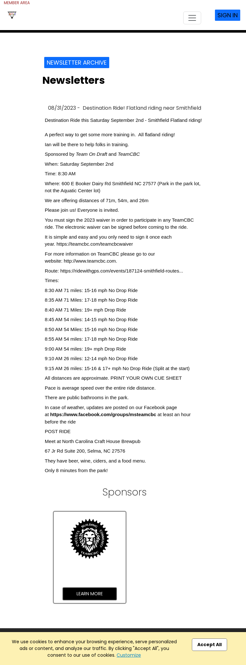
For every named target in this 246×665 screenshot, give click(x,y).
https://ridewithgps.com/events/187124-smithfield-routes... (121, 270)
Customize (129, 655)
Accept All (209, 644)
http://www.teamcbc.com (90, 261)
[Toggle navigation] (192, 18)
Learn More (90, 593)
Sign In (227, 15)
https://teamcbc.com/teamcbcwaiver (94, 244)
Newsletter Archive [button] (77, 63)
